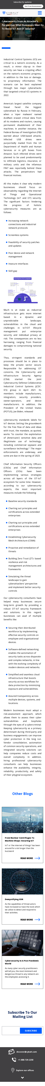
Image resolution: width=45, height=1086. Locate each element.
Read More (30, 858)
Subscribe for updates (23, 2)
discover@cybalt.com (22, 1052)
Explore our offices (22, 1070)
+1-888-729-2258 (22, 1060)
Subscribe (31, 1030)
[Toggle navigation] (39, 13)
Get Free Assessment (33, 6)
